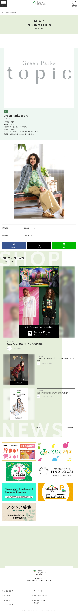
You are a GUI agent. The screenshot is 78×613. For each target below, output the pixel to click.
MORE (54, 427)
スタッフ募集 (8, 605)
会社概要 (7, 600)
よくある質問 (8, 591)
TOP (2, 12)
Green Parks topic (11, 12)
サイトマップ (38, 591)
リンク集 (7, 596)
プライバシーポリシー (41, 596)
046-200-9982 (29, 235)
